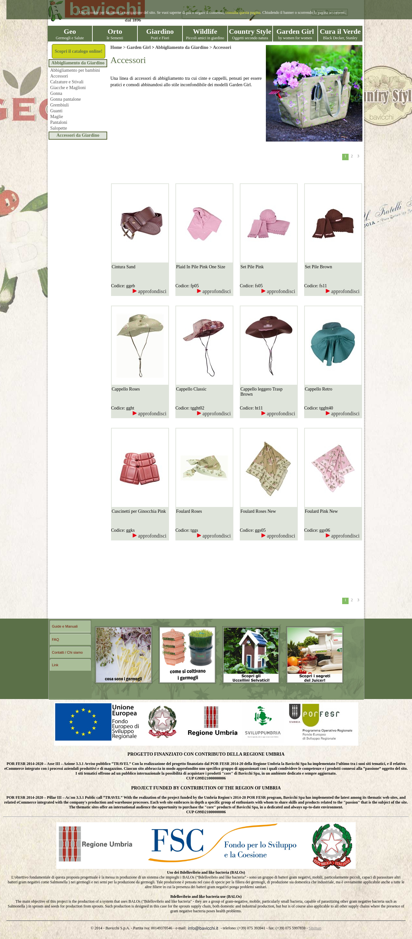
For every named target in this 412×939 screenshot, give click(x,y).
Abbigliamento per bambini (75, 70)
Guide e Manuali (65, 626)
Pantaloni (58, 122)
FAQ (55, 639)
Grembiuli (59, 105)
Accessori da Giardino (78, 135)
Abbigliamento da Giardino (78, 62)
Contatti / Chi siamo (67, 652)
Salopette (58, 128)
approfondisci (149, 291)
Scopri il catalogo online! (78, 51)
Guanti (56, 110)
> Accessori (219, 47)
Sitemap (315, 928)
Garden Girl (139, 47)
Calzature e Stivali (66, 81)
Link (55, 665)
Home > (118, 47)
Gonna (56, 93)
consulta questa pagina (242, 12)
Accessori (59, 76)
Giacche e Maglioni (68, 87)
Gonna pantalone (65, 99)
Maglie (56, 116)
